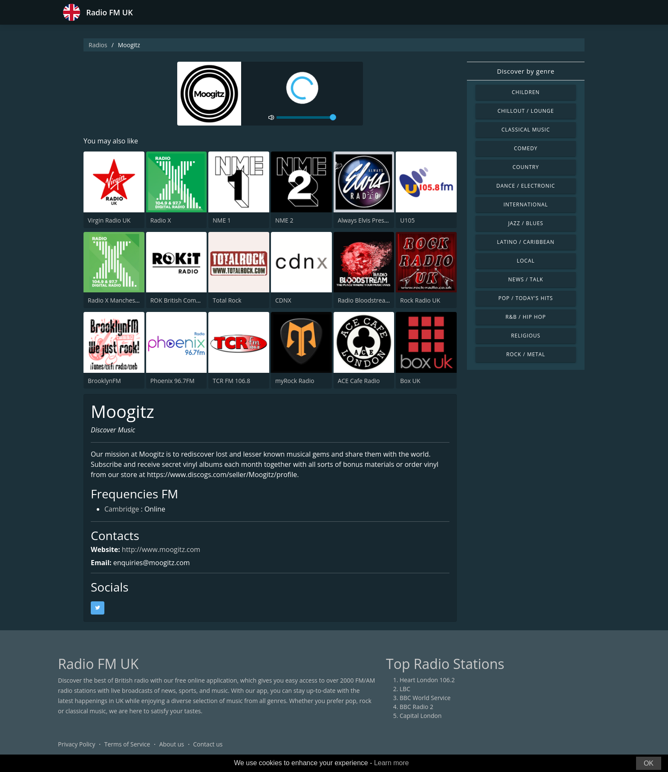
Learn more (391, 762)
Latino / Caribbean (526, 242)
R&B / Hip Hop (526, 316)
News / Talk (525, 279)
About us (171, 744)
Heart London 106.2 (427, 680)
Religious (525, 335)
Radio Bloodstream (364, 300)
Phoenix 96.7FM (172, 381)
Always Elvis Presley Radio (373, 220)
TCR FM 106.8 (231, 381)
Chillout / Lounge (526, 110)
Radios (98, 45)
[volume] (306, 117)
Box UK (410, 381)
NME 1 (222, 220)
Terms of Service (127, 744)
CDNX (283, 300)
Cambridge (121, 510)
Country (526, 167)
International (526, 204)
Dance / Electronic (525, 185)
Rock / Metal (525, 354)
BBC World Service (425, 698)
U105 (407, 220)
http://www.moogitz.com (161, 549)
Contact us (207, 744)
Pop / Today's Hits (525, 298)
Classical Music (525, 129)
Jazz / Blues (526, 223)
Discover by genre (525, 71)
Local (526, 260)
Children (526, 92)
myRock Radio (294, 381)
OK (649, 763)
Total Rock (227, 300)
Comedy (526, 148)
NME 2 (284, 220)
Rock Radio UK (420, 300)
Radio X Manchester (115, 300)
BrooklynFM (104, 381)
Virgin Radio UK (109, 220)
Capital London (421, 716)
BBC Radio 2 (416, 707)
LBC (405, 689)
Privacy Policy (76, 744)
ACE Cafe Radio (359, 381)
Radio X (160, 220)
